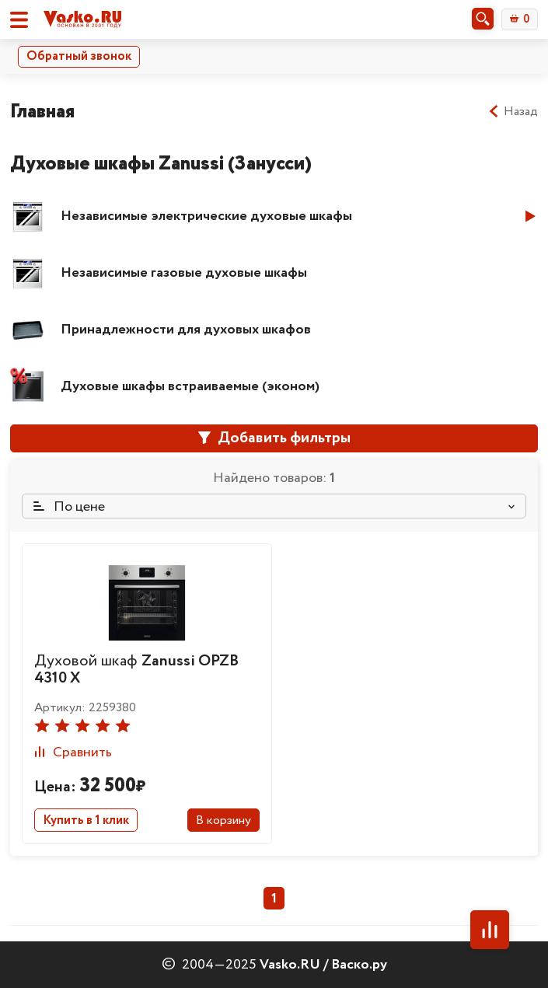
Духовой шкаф (136, 670)
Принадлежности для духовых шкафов (186, 329)
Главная (42, 111)
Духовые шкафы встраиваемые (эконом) (190, 386)
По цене (69, 507)
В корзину (223, 820)
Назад (512, 112)
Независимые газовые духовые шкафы (184, 273)
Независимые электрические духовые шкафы (206, 216)
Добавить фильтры (274, 438)
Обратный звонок (78, 56)
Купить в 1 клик (86, 820)
